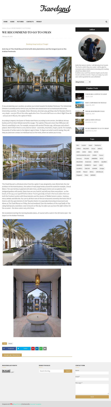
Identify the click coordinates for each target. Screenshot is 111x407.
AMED (78, 152)
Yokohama (98, 145)
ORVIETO (96, 162)
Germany (79, 158)
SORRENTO (88, 165)
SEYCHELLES (99, 172)
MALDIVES (86, 148)
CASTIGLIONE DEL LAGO (83, 155)
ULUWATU (79, 168)
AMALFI (100, 148)
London (84, 145)
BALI (78, 145)
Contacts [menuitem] (30, 22)
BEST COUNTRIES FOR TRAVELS (95, 103)
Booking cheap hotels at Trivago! (37, 44)
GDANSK (94, 168)
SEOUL (92, 172)
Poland (85, 172)
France (101, 155)
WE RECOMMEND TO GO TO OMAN (97, 128)
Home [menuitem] (5, 22)
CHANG (95, 155)
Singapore (79, 175)
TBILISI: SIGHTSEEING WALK (94, 111)
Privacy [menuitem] (39, 22)
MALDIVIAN (80, 162)
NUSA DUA (88, 162)
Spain (95, 165)
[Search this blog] (51, 371)
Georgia (102, 168)
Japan (90, 145)
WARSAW (93, 175)
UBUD (101, 165)
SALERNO (104, 162)
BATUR (96, 152)
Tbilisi (86, 175)
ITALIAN (86, 158)
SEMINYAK (79, 165)
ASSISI (84, 152)
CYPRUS (79, 148)
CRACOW (87, 168)
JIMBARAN (94, 158)
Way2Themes (17, 404)
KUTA (101, 158)
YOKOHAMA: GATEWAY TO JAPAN (96, 94)
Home (3, 28)
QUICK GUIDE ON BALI (93, 120)
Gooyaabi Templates (35, 404)
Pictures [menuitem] (20, 22)
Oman (8, 28)
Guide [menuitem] (12, 22)
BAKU (90, 152)
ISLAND (79, 172)
